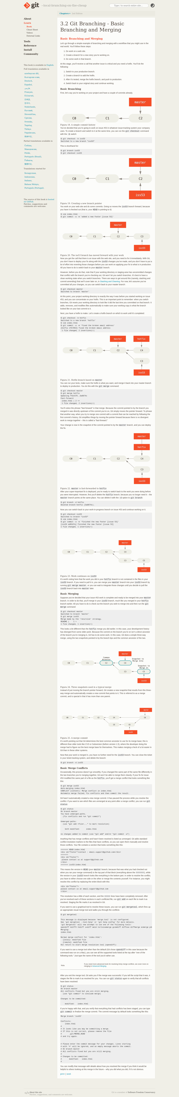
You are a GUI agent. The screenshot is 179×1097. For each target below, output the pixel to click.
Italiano (27, 181)
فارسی (27, 88)
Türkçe (27, 129)
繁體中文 (28, 164)
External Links (33, 36)
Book (29, 27)
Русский (28, 110)
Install (28, 50)
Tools (27, 41)
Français (28, 92)
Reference (30, 45)
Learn (27, 23)
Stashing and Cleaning (110, 281)
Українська (29, 133)
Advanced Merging (99, 966)
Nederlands (29, 107)
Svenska (28, 122)
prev (62, 1074)
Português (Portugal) (34, 188)
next (69, 1074)
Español (28, 85)
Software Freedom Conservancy (141, 1092)
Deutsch (28, 81)
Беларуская (30, 173)
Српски (28, 118)
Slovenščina (30, 114)
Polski (27, 153)
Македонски (30, 149)
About (27, 18)
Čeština (27, 146)
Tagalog (28, 125)
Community (31, 54)
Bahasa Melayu (31, 184)
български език (31, 77)
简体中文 (28, 136)
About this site (36, 1092)
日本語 (27, 99)
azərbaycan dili (31, 73)
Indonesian (29, 177)
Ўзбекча (28, 160)
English (50, 65)
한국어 (27, 103)
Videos (30, 33)
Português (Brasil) (32, 157)
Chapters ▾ (65, 13)
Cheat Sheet (32, 30)
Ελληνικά (28, 96)
